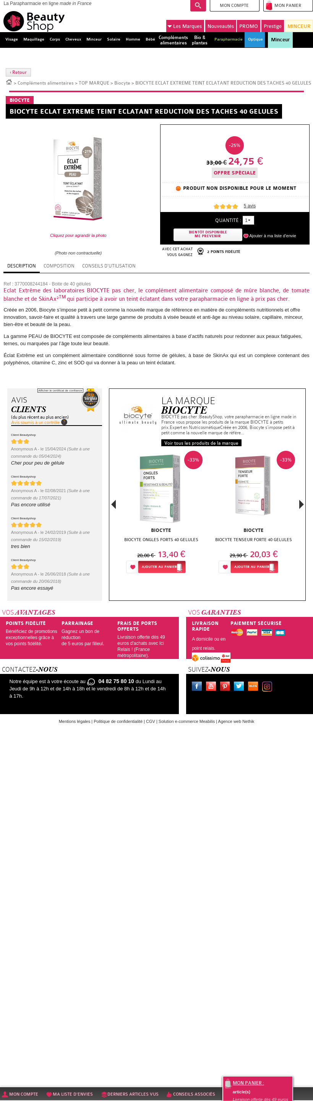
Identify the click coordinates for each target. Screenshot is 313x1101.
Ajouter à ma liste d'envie (272, 235)
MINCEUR (299, 26)
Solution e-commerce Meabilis (187, 721)
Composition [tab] (59, 266)
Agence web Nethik (236, 721)
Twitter (240, 687)
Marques (184, 26)
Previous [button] (113, 506)
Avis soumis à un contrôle (35, 422)
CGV (150, 721)
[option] (161, 514)
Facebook (198, 687)
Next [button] (301, 504)
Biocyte (122, 83)
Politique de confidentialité (118, 721)
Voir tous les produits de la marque (201, 443)
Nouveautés (221, 26)
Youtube (212, 687)
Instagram (268, 687)
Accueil (9, 81)
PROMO (248, 26)
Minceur (280, 40)
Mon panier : (248, 1083)
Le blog (254, 687)
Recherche (198, 5)
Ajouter (159, 567)
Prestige (273, 26)
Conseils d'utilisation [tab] (109, 266)
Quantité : (228, 220)
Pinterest (226, 687)
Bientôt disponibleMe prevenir (208, 234)
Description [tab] (21, 266)
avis (250, 206)
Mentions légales (75, 721)
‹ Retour (18, 72)
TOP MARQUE (94, 83)
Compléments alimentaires (46, 83)
